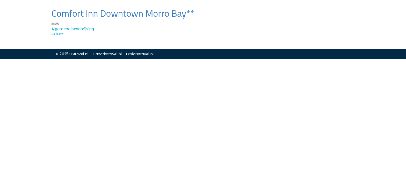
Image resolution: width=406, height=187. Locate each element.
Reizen (57, 34)
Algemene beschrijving (73, 28)
